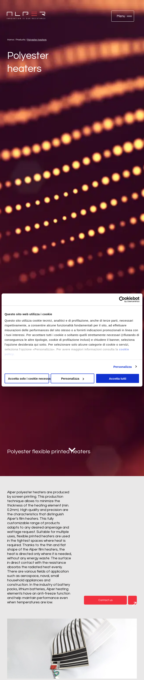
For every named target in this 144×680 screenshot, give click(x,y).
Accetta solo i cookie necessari (28, 378)
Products (20, 39)
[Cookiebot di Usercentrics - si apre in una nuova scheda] (122, 300)
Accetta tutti (117, 378)
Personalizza (122, 366)
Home (10, 39)
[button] (122, 16)
